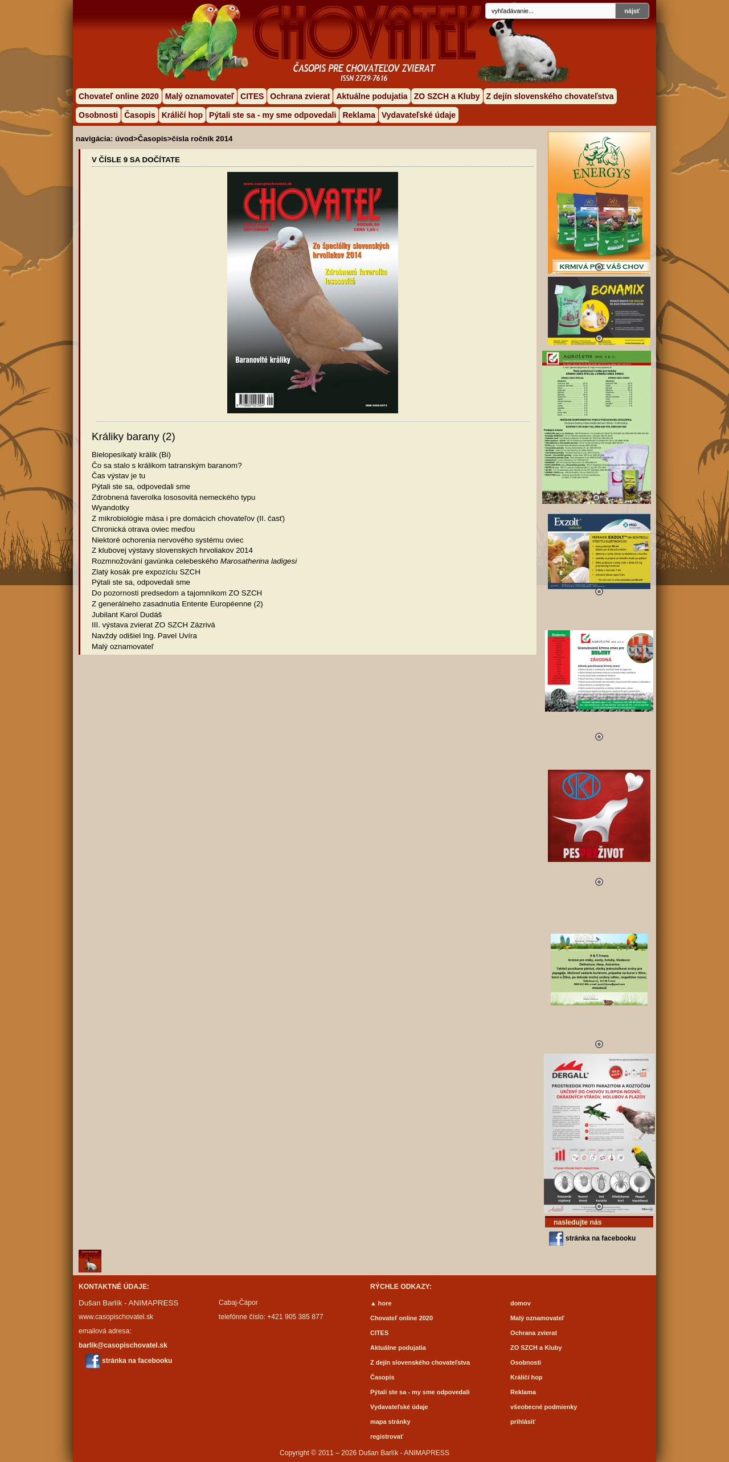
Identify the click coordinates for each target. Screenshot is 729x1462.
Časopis (139, 115)
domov (520, 1303)
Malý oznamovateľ (199, 96)
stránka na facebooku (601, 1238)
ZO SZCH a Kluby (447, 96)
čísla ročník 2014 (202, 138)
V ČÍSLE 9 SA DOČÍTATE (136, 159)
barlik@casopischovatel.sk (123, 1345)
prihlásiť (522, 1421)
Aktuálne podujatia (371, 96)
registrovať (386, 1436)
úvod (124, 138)
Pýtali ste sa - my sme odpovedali (272, 115)
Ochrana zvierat (300, 96)
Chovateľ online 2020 (119, 96)
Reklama (358, 115)
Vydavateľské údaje (419, 115)
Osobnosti (98, 115)
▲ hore (381, 1303)
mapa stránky (390, 1421)
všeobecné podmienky (543, 1406)
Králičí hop (182, 115)
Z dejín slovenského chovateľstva (550, 96)
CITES (252, 96)
